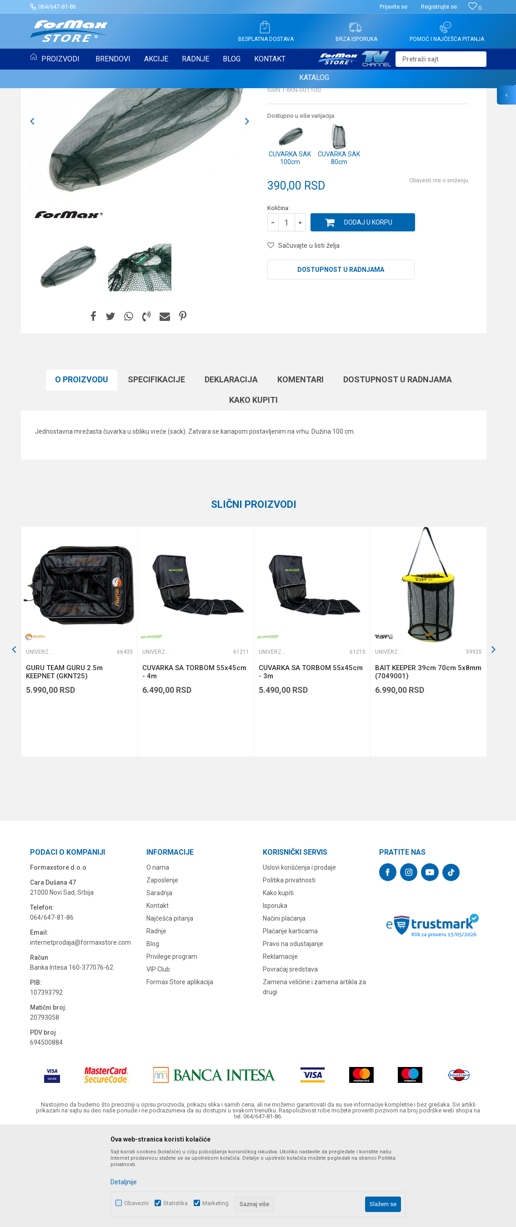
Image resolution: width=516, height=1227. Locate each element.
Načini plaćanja (284, 1011)
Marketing (215, 1203)
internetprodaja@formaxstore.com (80, 1035)
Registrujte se (439, 6)
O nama (157, 960)
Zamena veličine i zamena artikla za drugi (314, 1080)
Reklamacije (280, 1049)
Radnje (156, 1024)
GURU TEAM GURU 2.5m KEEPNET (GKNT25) (64, 765)
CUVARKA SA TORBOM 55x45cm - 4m (194, 765)
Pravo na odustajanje (293, 1037)
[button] (441, 59)
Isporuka (275, 998)
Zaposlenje (162, 973)
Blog (152, 1037)
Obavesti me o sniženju (438, 273)
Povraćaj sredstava (290, 1062)
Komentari (300, 472)
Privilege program (171, 1049)
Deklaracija (231, 472)
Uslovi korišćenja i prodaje (299, 960)
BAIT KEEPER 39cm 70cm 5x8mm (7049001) (428, 765)
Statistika (175, 1203)
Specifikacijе (156, 472)
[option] (66, 361)
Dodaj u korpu (368, 315)
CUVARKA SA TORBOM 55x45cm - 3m (311, 765)
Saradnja (159, 986)
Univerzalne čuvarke (62, 99)
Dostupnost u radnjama (340, 362)
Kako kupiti (253, 493)
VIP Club (158, 1062)
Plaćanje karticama (290, 1024)
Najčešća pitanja (169, 1011)
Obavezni (136, 1203)
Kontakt (157, 998)
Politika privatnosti (289, 973)
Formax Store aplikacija (179, 1075)
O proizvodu (81, 472)
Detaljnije (123, 1182)
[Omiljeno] (474, 8)
